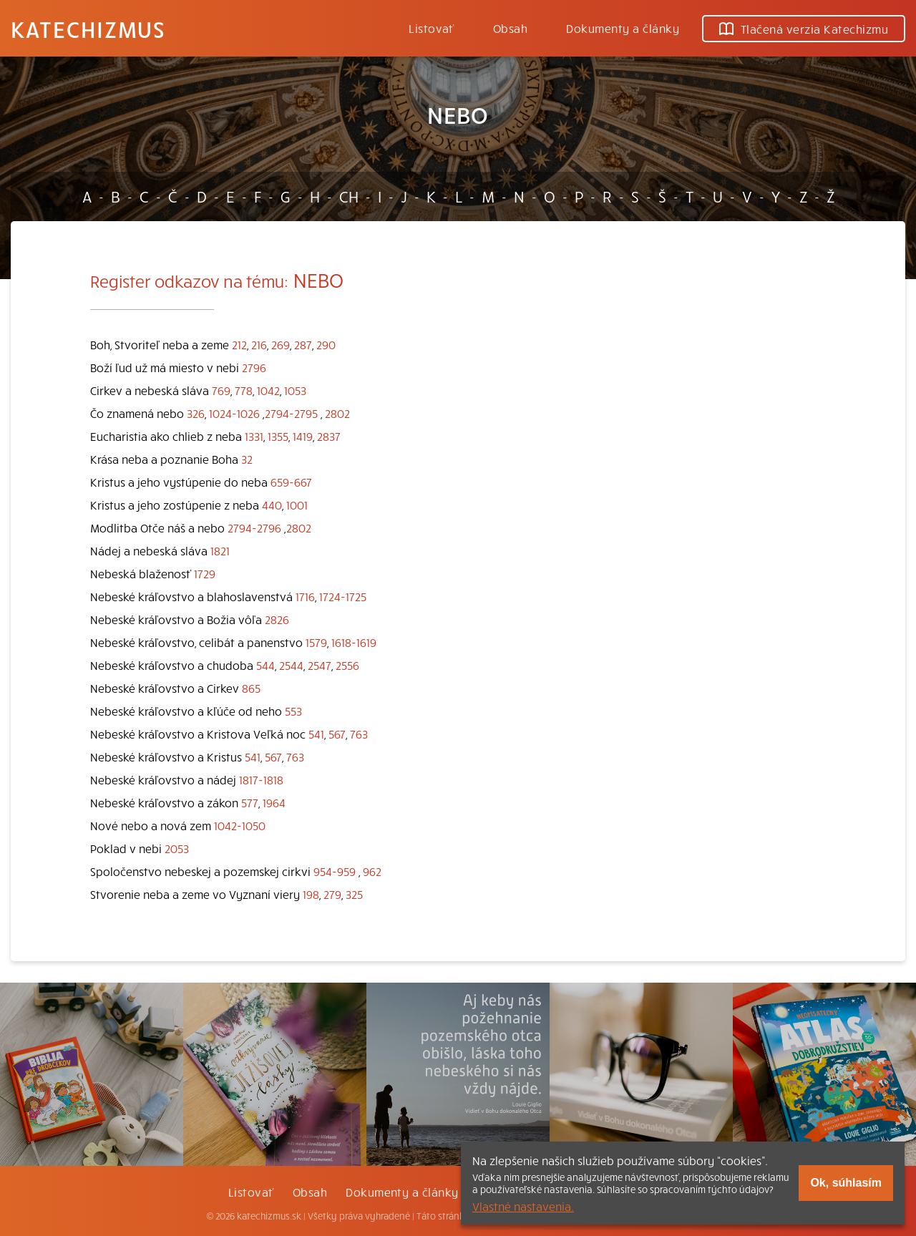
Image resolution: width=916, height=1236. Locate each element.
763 (359, 733)
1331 (254, 436)
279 (332, 894)
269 (280, 344)
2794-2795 (291, 413)
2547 (319, 665)
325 (354, 894)
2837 (329, 436)
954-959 (334, 871)
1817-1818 (261, 779)
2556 (347, 665)
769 (221, 390)
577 (249, 802)
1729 (204, 573)
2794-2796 (254, 527)
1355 (278, 436)
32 (247, 459)
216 (259, 344)
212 (239, 344)
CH (349, 196)
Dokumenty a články (622, 28)
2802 (337, 413)
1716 (305, 596)
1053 (295, 390)
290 (326, 344)
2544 (291, 665)
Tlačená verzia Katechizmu (803, 28)
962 (372, 871)
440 (272, 504)
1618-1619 (353, 642)
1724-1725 (342, 596)
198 (311, 894)
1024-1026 (234, 413)
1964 (274, 802)
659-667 (291, 482)
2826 (277, 619)
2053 (177, 848)
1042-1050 (239, 825)
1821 (220, 550)
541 (316, 733)
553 (293, 711)
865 (251, 688)
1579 (316, 642)
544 (265, 665)
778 (244, 390)
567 (337, 733)
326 (196, 413)
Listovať (431, 28)
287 (303, 344)
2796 (254, 367)
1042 (268, 390)
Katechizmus (88, 28)
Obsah (510, 28)
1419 (303, 436)
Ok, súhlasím (846, 1183)
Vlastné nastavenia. (523, 1206)
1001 (297, 504)
